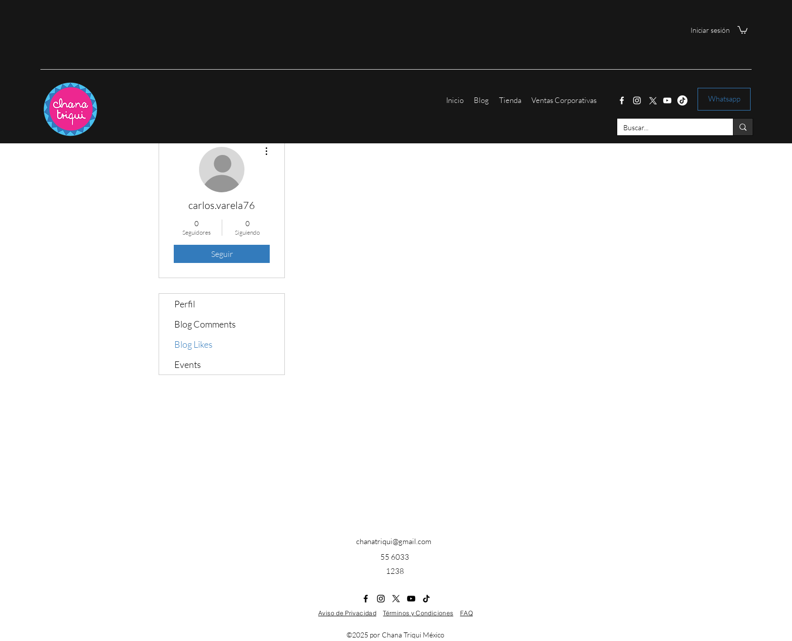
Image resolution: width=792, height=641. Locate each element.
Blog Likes (193, 344)
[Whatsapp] (724, 99)
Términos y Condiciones (418, 613)
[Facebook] (622, 100)
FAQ (466, 613)
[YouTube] (667, 100)
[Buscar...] (667, 128)
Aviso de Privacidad (347, 613)
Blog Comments (205, 324)
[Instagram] (637, 100)
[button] (742, 29)
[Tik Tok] (682, 100)
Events (187, 364)
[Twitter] (652, 100)
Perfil (184, 303)
